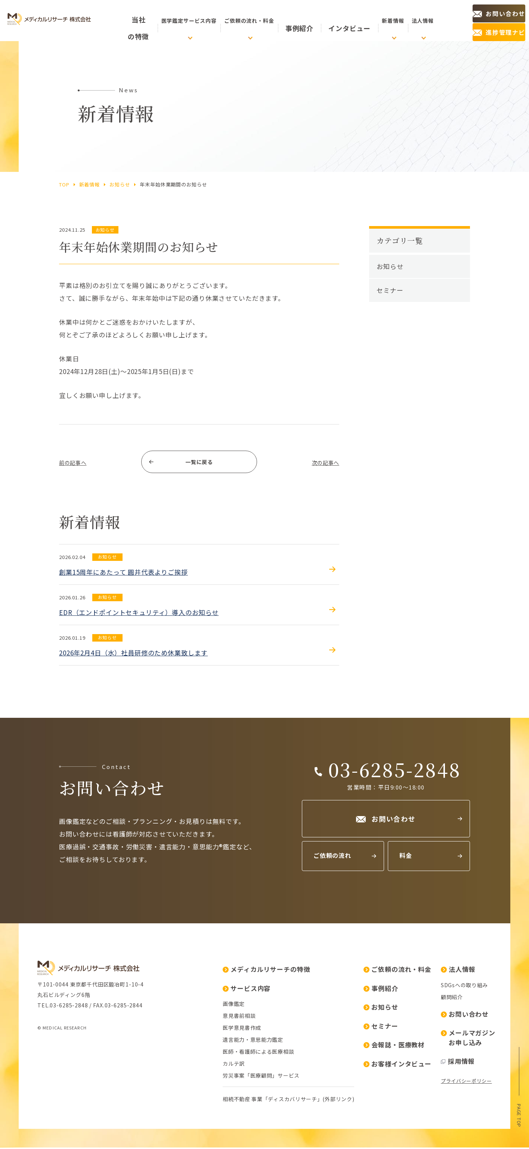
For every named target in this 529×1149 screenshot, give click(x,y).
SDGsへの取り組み (464, 986)
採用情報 (457, 1062)
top (64, 184)
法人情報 (458, 970)
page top (519, 1114)
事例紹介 (309, 20)
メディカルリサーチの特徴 (266, 970)
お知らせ (119, 184)
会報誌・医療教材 (394, 1046)
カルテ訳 (234, 1065)
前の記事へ (75, 462)
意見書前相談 (239, 1017)
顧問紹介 (452, 998)
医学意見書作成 (242, 1029)
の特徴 (143, 21)
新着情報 (89, 184)
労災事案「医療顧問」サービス (261, 1077)
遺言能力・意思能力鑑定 (253, 1041)
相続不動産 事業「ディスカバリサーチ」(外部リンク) (288, 1100)
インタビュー (344, 20)
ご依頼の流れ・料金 (397, 970)
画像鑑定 (234, 1005)
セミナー (390, 290)
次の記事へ (322, 462)
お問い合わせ (465, 1015)
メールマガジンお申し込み (468, 1038)
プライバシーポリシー (466, 1082)
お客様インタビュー (397, 1065)
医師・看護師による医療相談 (258, 1053)
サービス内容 (246, 989)
